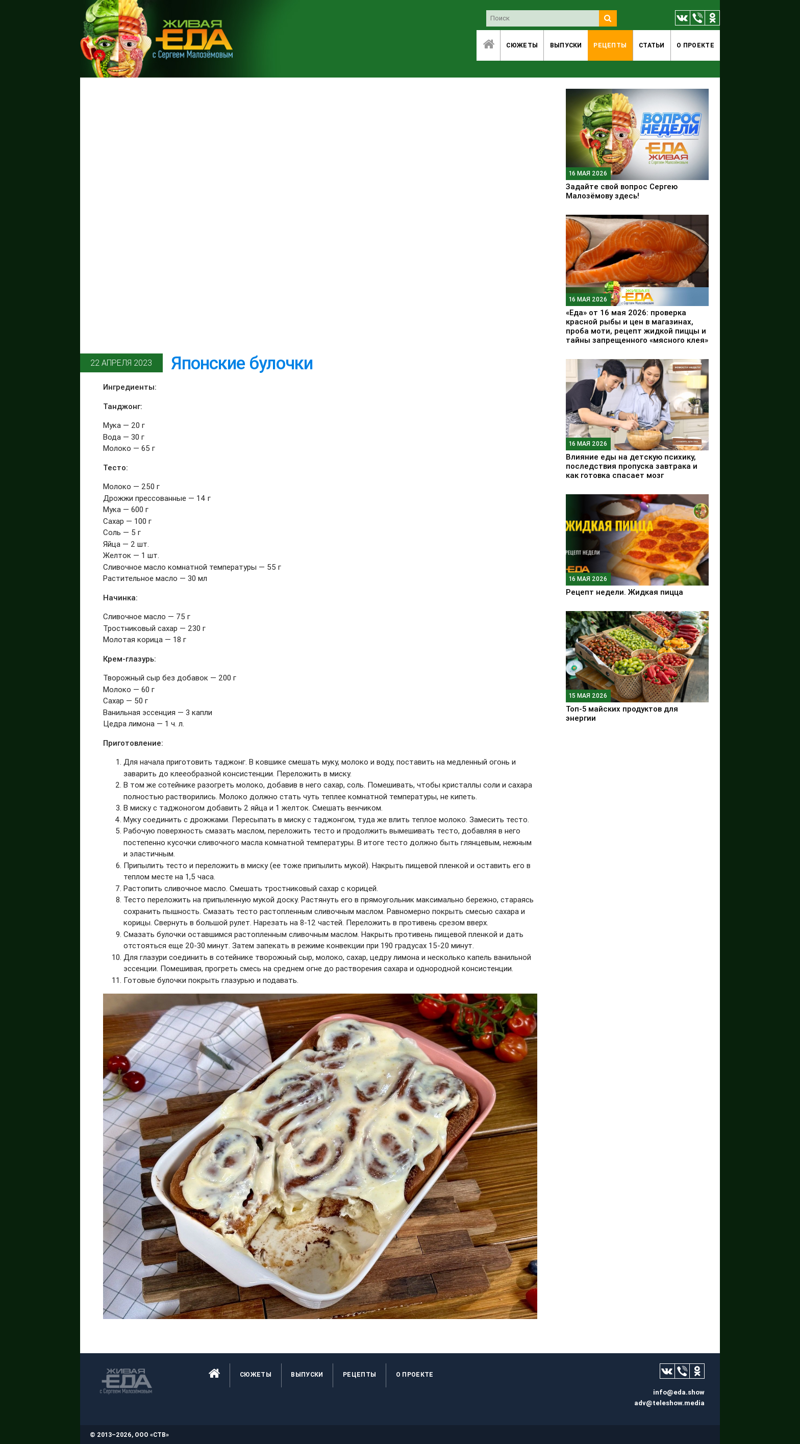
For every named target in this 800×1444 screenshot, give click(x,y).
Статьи (652, 45)
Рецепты (610, 45)
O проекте (695, 45)
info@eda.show (679, 1392)
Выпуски (566, 45)
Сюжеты (522, 45)
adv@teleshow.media (669, 1403)
